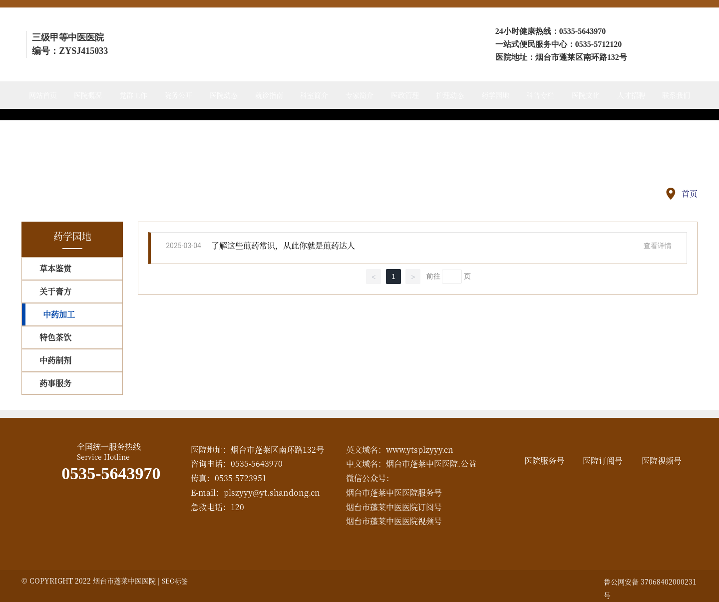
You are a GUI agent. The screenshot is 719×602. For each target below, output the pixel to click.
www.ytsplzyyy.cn (419, 449)
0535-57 (588, 44)
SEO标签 (175, 581)
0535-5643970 (582, 31)
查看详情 (658, 246)
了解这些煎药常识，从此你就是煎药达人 (283, 245)
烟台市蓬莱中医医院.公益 (431, 463)
